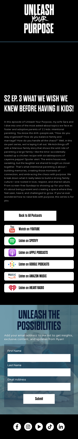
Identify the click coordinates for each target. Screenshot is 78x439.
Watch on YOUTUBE (29, 229)
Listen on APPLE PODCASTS (33, 252)
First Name (14, 351)
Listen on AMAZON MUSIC (33, 276)
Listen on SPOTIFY (28, 240)
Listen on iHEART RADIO (31, 288)
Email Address (16, 379)
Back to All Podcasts (30, 215)
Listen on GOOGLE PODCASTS (34, 264)
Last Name (14, 365)
